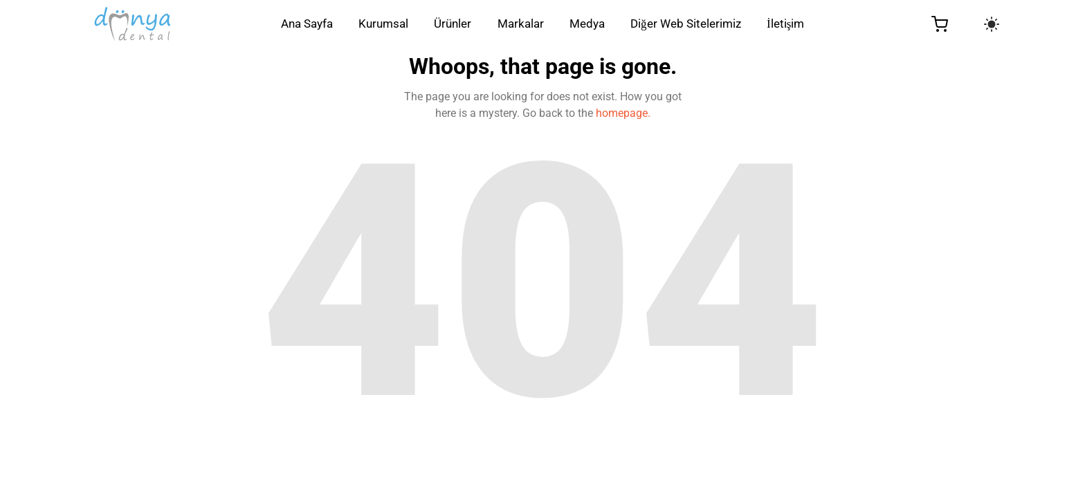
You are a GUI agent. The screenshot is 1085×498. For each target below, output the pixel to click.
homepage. (623, 113)
